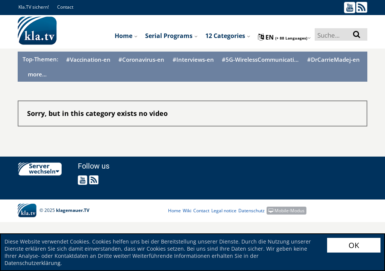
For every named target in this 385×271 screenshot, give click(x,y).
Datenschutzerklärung (33, 262)
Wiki (187, 210)
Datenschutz (251, 210)
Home (126, 36)
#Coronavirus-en (141, 59)
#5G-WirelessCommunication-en (260, 59)
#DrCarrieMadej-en (333, 59)
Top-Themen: (40, 59)
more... (37, 74)
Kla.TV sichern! (33, 7)
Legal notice (223, 210)
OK (354, 245)
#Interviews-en (193, 59)
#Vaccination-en (88, 59)
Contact (65, 7)
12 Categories (227, 36)
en (284, 37)
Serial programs (171, 36)
